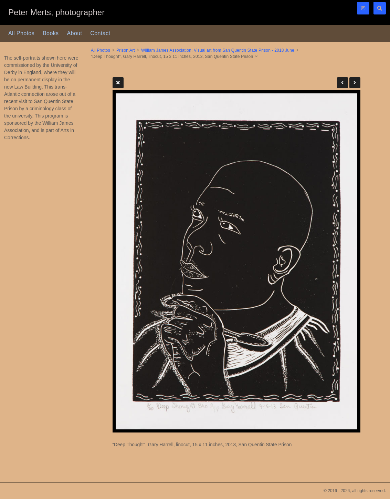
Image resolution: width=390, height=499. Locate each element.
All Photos (21, 33)
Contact (100, 33)
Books (51, 33)
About (74, 33)
